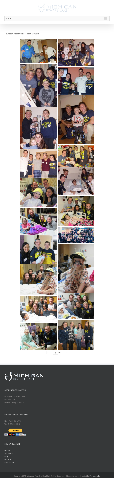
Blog (6, 456)
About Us (8, 453)
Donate (7, 459)
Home (7, 450)
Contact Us (9, 462)
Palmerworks (95, 476)
